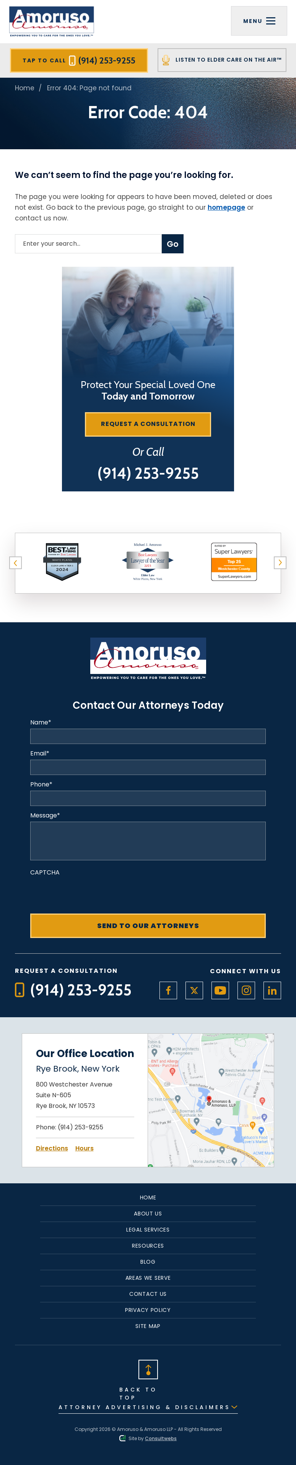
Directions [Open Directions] (52, 1148)
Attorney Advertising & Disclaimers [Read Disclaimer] (144, 1407)
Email (39, 753)
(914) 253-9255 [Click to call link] (80, 1127)
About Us (148, 1213)
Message (45, 815)
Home (24, 88)
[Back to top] (148, 1369)
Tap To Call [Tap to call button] (79, 60)
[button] (15, 562)
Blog (148, 1262)
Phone (41, 784)
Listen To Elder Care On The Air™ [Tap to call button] (222, 60)
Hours (84, 1148)
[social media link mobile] (168, 990)
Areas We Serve (148, 1278)
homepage (226, 207)
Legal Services (148, 1229)
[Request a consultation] (148, 424)
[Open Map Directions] (211, 1038)
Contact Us (148, 1294)
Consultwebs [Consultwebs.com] (161, 1438)
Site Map (148, 1326)
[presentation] (88, 894)
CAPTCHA (45, 873)
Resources (148, 1246)
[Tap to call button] (148, 473)
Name (40, 722)
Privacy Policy (148, 1310)
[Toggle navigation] (259, 21)
